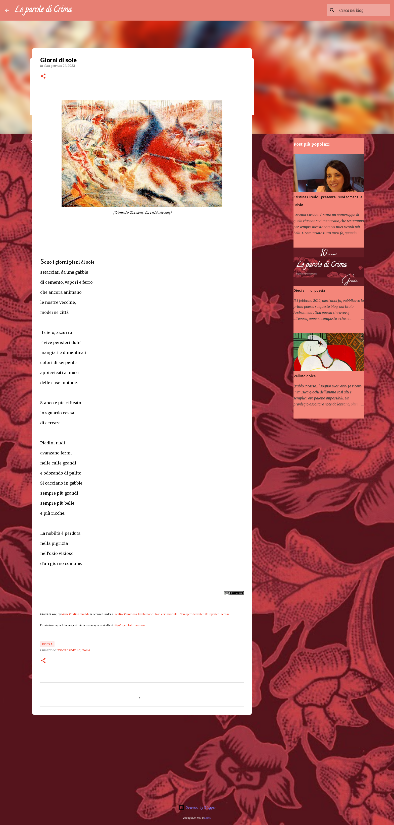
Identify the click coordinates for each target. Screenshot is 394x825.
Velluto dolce (304, 376)
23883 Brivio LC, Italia (73, 650)
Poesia (47, 644)
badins (207, 817)
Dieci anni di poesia (309, 290)
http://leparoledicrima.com (129, 625)
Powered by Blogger (197, 807)
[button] (43, 76)
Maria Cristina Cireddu (75, 614)
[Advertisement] (142, 757)
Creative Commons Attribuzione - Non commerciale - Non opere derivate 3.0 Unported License (171, 614)
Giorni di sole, (48, 614)
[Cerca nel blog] (363, 10)
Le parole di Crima (43, 10)
